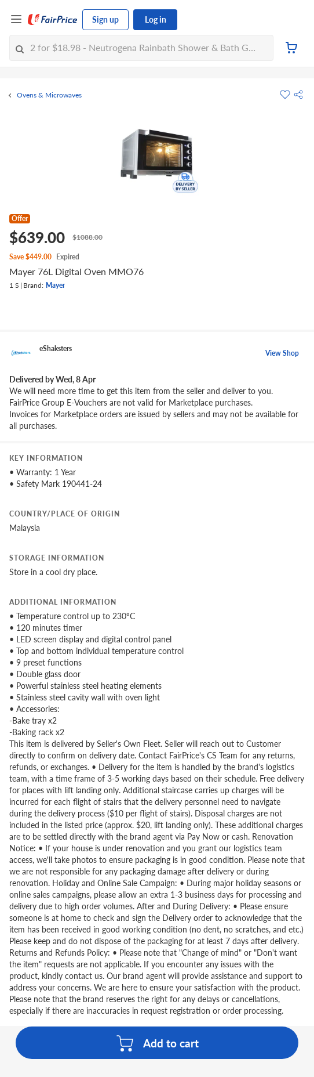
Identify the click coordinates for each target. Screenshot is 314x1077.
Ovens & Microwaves (49, 95)
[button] (298, 94)
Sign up (105, 19)
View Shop (282, 353)
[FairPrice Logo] (53, 20)
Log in (155, 19)
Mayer (55, 285)
